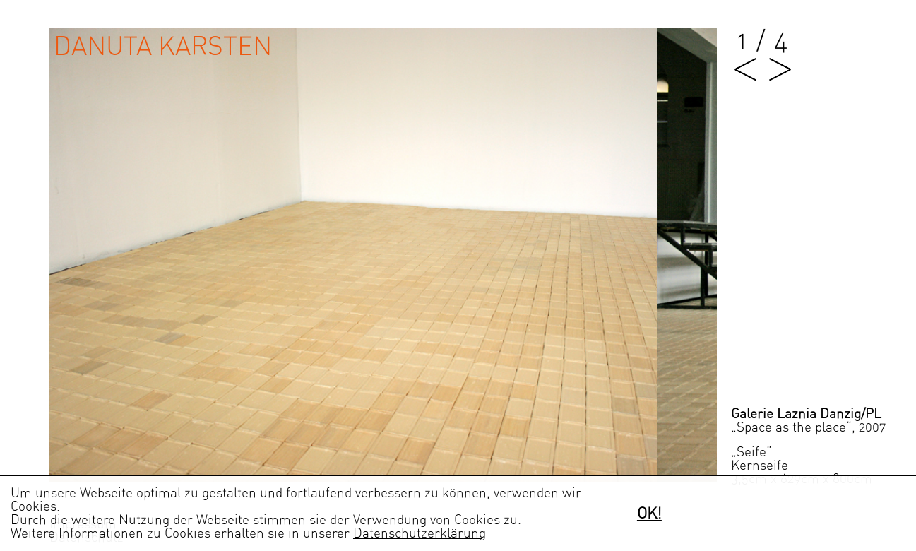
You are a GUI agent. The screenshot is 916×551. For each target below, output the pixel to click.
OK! (649, 513)
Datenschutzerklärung (419, 533)
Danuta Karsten (163, 47)
